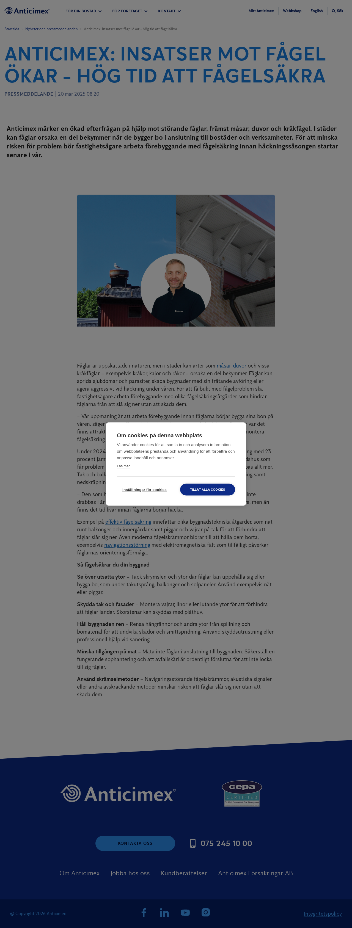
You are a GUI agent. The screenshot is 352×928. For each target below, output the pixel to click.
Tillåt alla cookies (207, 489)
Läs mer (123, 466)
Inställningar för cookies (144, 490)
